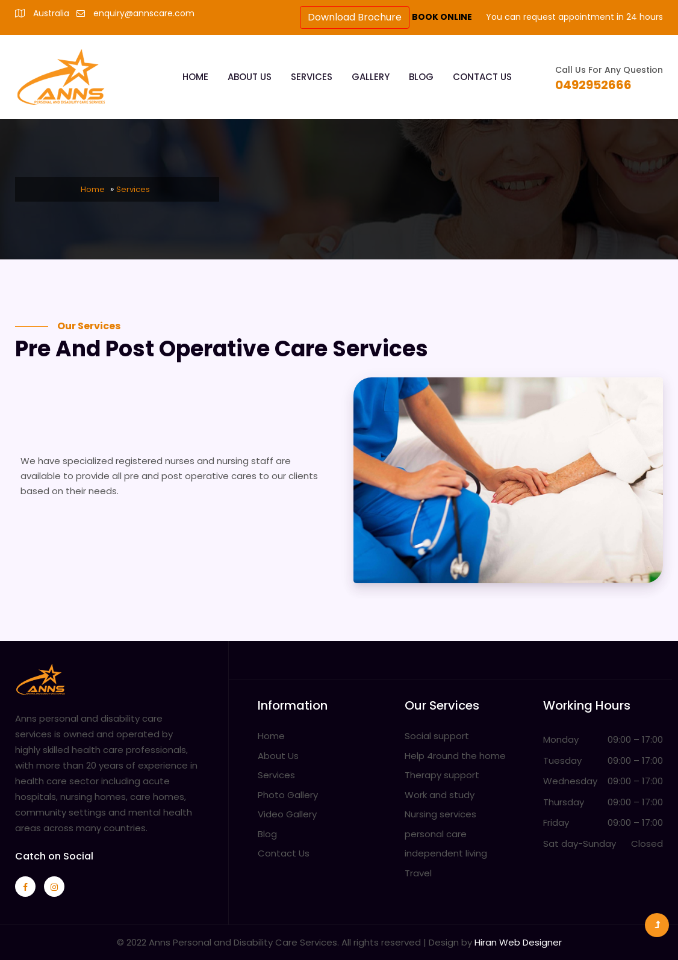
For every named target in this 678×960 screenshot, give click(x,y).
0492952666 (593, 84)
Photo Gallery (288, 794)
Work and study (439, 794)
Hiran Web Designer (518, 942)
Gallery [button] (371, 76)
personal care (436, 834)
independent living (446, 853)
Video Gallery (287, 814)
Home (195, 76)
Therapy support (442, 775)
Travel (418, 873)
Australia (51, 13)
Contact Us (482, 76)
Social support (437, 735)
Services (311, 76)
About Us (250, 76)
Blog (421, 76)
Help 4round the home (455, 755)
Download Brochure (355, 17)
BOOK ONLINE (443, 17)
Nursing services (440, 814)
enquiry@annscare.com (143, 13)
